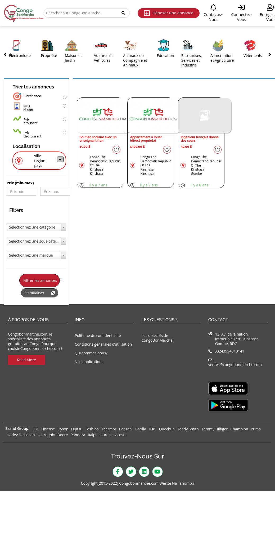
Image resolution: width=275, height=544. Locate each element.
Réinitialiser (39, 292)
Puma (256, 428)
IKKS (152, 428)
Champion (239, 428)
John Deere (58, 434)
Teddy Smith (188, 428)
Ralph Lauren (99, 434)
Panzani (126, 428)
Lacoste (120, 434)
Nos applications (89, 361)
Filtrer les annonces (41, 280)
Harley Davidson (21, 434)
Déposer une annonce (168, 13)
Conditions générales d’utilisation (103, 344)
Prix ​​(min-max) (20, 183)
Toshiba (91, 428)
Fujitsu (76, 428)
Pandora (77, 434)
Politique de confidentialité (98, 335)
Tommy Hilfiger (214, 428)
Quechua (167, 428)
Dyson (62, 428)
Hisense (48, 428)
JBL (36, 428)
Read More (26, 359)
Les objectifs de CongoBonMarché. (158, 338)
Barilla (140, 428)
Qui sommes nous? (91, 352)
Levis (42, 434)
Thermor (108, 428)
